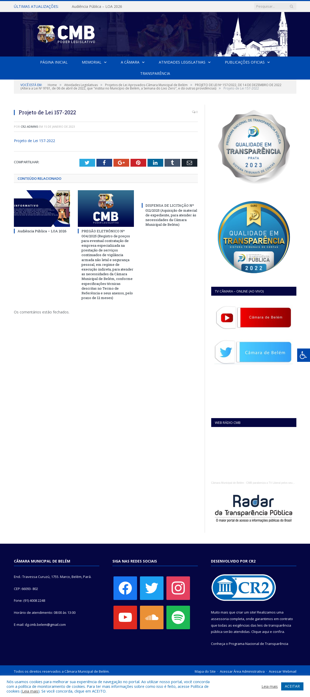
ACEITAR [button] (292, 686)
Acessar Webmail (282, 671)
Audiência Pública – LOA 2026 (97, 6)
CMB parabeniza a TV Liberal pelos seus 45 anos (275, 482)
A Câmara (130, 62)
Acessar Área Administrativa (242, 671)
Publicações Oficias (244, 62)
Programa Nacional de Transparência (258, 643)
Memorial (91, 62)
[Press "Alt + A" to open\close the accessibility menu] (303, 355)
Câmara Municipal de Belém (227, 482)
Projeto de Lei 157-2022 (34, 140)
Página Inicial (54, 62)
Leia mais (30, 691)
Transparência (155, 73)
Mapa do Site (205, 671)
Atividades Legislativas (182, 62)
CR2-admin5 (29, 126)
